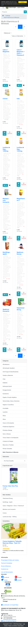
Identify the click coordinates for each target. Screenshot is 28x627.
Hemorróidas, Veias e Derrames (11, 401)
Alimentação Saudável (8, 368)
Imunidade (5, 408)
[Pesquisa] (12, 11)
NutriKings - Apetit (7, 253)
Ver (5, 85)
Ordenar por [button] (7, 33)
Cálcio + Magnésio (6, 50)
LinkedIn (18, 580)
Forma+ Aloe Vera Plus (10, 486)
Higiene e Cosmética (8, 404)
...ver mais (7, 77)
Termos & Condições (6, 563)
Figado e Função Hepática (10, 397)
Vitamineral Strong (20, 309)
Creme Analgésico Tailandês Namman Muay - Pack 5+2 (12, 542)
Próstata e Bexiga (7, 430)
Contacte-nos (4, 569)
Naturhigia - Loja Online (15, 7)
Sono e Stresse (7, 434)
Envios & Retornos (6, 566)
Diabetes (5, 382)
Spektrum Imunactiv (6, 310)
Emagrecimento (7, 390)
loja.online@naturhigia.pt (8, 621)
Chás (4, 379)
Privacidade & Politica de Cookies (10, 560)
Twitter (4, 580)
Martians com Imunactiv (9, 509)
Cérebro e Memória (8, 375)
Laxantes (5, 412)
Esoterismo (6, 393)
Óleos (4, 415)
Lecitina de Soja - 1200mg (6, 149)
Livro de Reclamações (7, 572)
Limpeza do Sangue (8, 441)
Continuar (22, 2)
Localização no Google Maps (9, 605)
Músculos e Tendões (8, 445)
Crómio (5, 99)
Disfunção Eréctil (7, 386)
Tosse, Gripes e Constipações (10, 437)
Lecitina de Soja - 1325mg (20, 149)
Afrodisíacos (6, 364)
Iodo (18, 99)
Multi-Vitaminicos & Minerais (11, 17)
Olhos (4, 419)
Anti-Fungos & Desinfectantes (10, 371)
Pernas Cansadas (7, 448)
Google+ (18, 577)
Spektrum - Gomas (20, 253)
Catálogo (7, 15)
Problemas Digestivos (8, 426)
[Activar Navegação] (3, 7)
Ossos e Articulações (8, 423)
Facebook (5, 577)
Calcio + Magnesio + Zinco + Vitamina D (20, 52)
